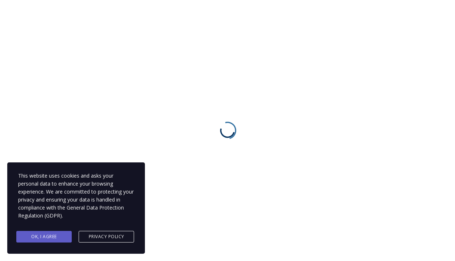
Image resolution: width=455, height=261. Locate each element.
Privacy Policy (106, 237)
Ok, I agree (44, 237)
